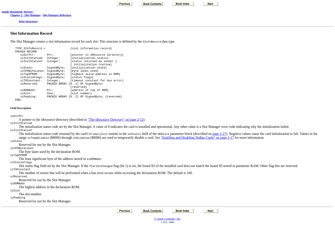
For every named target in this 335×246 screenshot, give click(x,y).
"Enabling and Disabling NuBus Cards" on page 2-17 (197, 150)
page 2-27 (219, 146)
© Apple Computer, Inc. (167, 237)
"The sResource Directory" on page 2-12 (116, 131)
